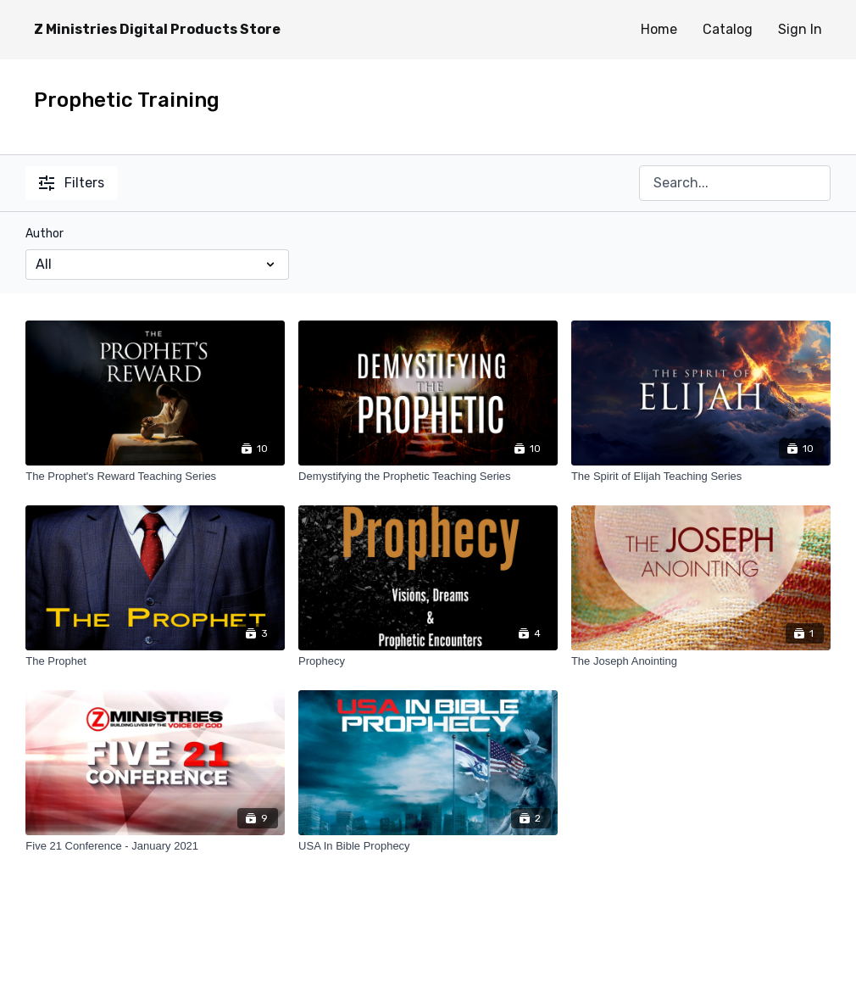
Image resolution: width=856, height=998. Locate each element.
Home (659, 29)
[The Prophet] (155, 661)
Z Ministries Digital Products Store (157, 29)
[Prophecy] (428, 661)
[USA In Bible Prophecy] (428, 846)
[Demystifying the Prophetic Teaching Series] (428, 476)
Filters (71, 183)
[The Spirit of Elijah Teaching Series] (701, 476)
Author (44, 233)
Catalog (728, 29)
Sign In (800, 29)
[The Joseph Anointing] (701, 661)
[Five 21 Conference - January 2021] (155, 846)
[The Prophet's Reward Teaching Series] (155, 476)
